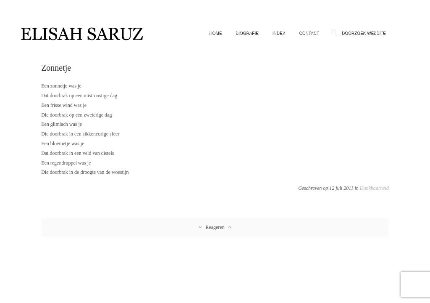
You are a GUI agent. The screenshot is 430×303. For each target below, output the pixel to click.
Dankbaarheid (374, 188)
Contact (309, 33)
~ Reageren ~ (215, 227)
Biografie (246, 33)
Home (215, 33)
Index (278, 33)
